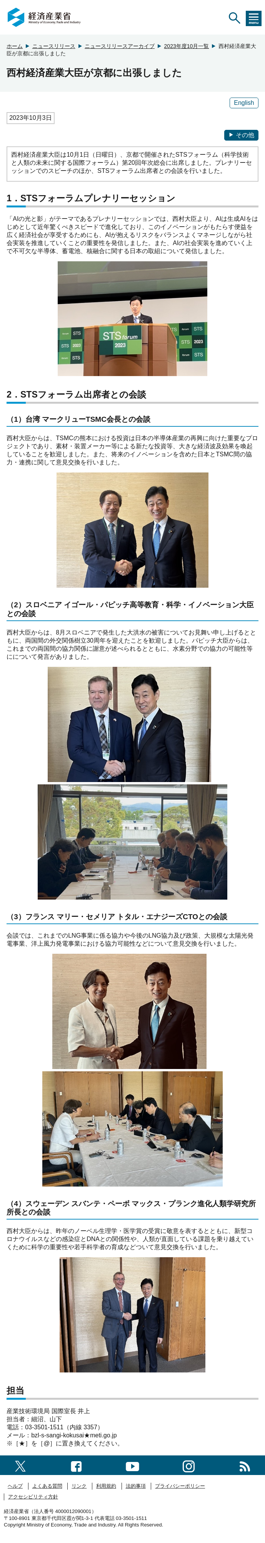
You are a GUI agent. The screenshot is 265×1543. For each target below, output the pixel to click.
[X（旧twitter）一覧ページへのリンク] (20, 1464)
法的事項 (136, 1486)
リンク (79, 1486)
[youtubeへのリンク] (132, 1464)
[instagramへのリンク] (188, 1464)
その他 (241, 135)
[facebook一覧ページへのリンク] (76, 1464)
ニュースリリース (53, 46)
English (244, 102)
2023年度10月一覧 (186, 46)
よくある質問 (47, 1486)
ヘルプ (15, 1486)
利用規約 (106, 1486)
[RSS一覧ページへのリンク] (245, 1464)
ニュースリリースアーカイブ (120, 46)
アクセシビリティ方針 (33, 1497)
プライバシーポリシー (180, 1486)
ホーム (15, 46)
